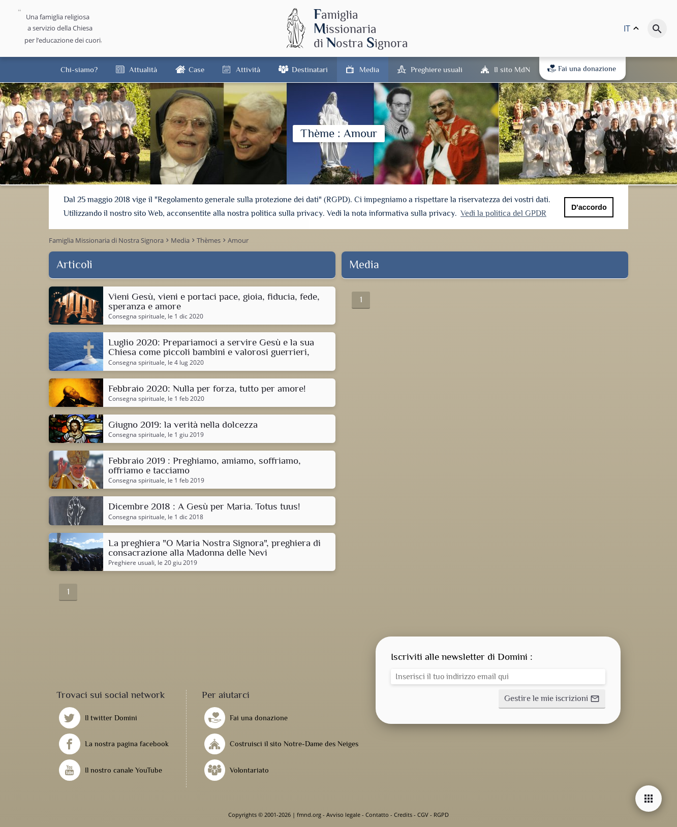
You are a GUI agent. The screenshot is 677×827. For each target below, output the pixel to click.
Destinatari (310, 69)
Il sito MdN (512, 69)
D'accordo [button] (589, 207)
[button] (552, 699)
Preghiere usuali (437, 69)
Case (196, 69)
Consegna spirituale (136, 316)
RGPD (441, 814)
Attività (248, 69)
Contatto (377, 814)
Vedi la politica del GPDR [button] (503, 213)
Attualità (143, 69)
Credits (403, 814)
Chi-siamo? (79, 69)
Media (369, 69)
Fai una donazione (581, 69)
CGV (422, 814)
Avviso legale (343, 814)
